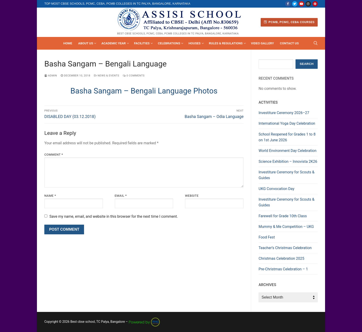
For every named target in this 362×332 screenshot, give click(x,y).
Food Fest (267, 237)
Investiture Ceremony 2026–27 (284, 113)
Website (192, 195)
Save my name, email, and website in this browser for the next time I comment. (113, 216)
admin (50, 75)
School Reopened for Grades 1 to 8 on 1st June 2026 (287, 137)
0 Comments (134, 75)
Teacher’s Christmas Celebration (285, 248)
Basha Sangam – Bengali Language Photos (143, 90)
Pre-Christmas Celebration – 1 (283, 269)
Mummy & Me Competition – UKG (286, 226)
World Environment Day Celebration (288, 150)
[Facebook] (287, 3)
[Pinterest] (315, 3)
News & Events (106, 75)
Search (307, 64)
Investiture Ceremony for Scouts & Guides (286, 175)
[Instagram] (308, 3)
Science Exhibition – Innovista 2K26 (288, 161)
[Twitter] (294, 3)
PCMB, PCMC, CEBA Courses (289, 22)
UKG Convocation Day (276, 189)
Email (121, 195)
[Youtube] (301, 3)
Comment (53, 154)
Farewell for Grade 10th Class (283, 216)
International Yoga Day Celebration (287, 123)
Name (50, 195)
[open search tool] (316, 43)
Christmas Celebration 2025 (281, 258)
